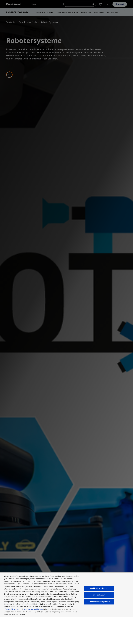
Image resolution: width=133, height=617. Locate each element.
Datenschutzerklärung (33, 609)
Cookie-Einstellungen (99, 588)
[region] (66, 594)
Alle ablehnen (99, 595)
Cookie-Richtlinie (12, 609)
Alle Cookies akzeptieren (99, 601)
